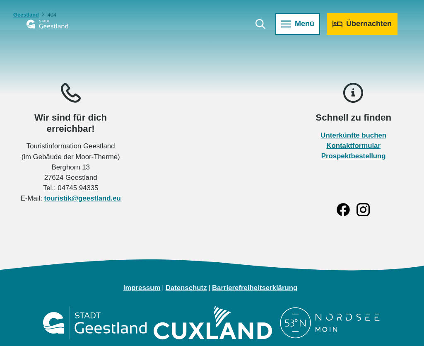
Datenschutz (186, 288)
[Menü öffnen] (297, 24)
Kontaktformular (353, 146)
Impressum (142, 288)
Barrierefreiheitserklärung (254, 288)
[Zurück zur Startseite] (47, 24)
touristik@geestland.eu (82, 199)
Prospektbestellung (353, 156)
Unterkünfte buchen (353, 135)
